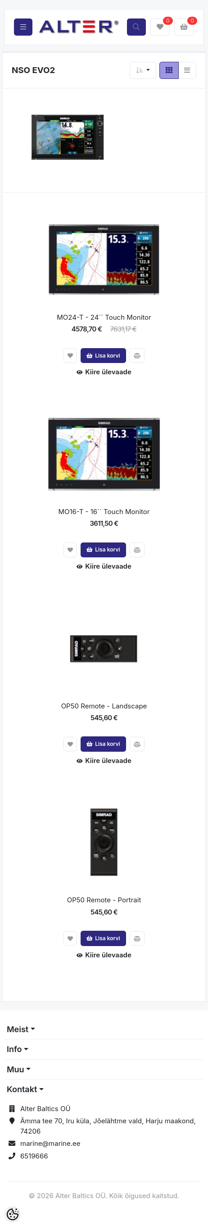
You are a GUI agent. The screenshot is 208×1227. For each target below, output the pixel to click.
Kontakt (22, 1089)
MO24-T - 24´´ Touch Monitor (104, 317)
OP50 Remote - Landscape (104, 706)
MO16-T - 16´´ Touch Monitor (103, 511)
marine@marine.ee (50, 1143)
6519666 (34, 1156)
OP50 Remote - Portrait (104, 900)
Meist (17, 1029)
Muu (15, 1069)
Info (14, 1049)
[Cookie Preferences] (13, 1214)
